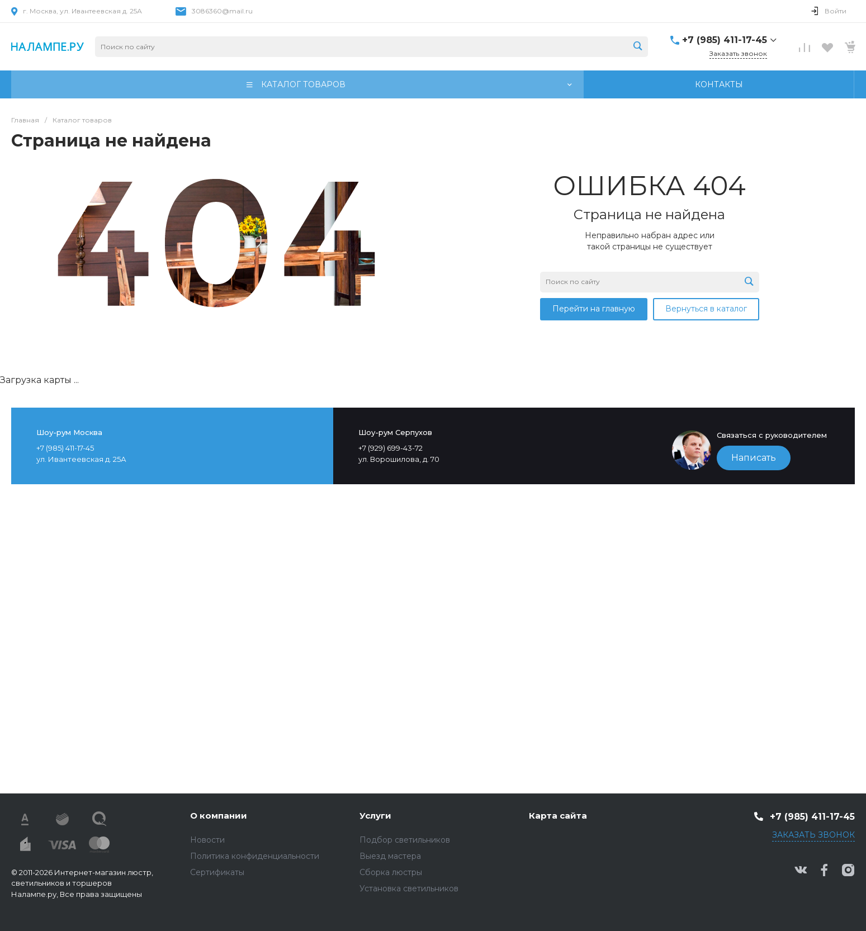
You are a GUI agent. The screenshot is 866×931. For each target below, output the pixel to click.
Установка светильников (408, 888)
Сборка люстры (390, 872)
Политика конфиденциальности (254, 856)
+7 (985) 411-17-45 (724, 40)
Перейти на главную (593, 309)
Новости (207, 840)
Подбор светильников (404, 840)
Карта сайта (558, 815)
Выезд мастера (390, 856)
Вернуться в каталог (706, 309)
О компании (218, 815)
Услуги (375, 815)
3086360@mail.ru (222, 11)
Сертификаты (217, 872)
